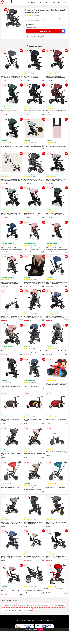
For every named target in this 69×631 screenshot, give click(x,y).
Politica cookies (48, 620)
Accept (41, 629)
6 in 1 (65, 2)
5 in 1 (59, 2)
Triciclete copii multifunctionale (12, 610)
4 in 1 (53, 2)
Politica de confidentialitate (35, 620)
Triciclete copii (32, 2)
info (21, 80)
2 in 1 (40, 2)
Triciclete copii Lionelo (9, 605)
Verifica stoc (52, 31)
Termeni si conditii (21, 620)
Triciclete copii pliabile (58, 605)
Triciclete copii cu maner (25, 605)
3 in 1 (46, 2)
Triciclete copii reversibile (42, 605)
